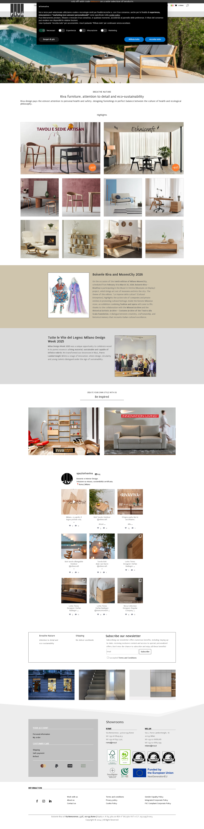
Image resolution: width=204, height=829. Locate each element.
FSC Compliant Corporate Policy (158, 803)
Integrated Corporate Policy (156, 800)
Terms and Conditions (128, 658)
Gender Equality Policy (154, 797)
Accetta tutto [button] (155, 39)
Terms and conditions (115, 797)
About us (71, 800)
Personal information (41, 734)
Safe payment (38, 753)
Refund (36, 756)
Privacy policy (111, 800)
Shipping (36, 750)
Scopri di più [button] (49, 39)
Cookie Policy (111, 803)
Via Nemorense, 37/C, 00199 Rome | (81, 816)
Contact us (71, 803)
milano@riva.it (151, 746)
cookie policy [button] (114, 15)
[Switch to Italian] (172, 6)
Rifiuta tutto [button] (134, 39)
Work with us (72, 797)
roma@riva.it (111, 743)
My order (37, 737)
